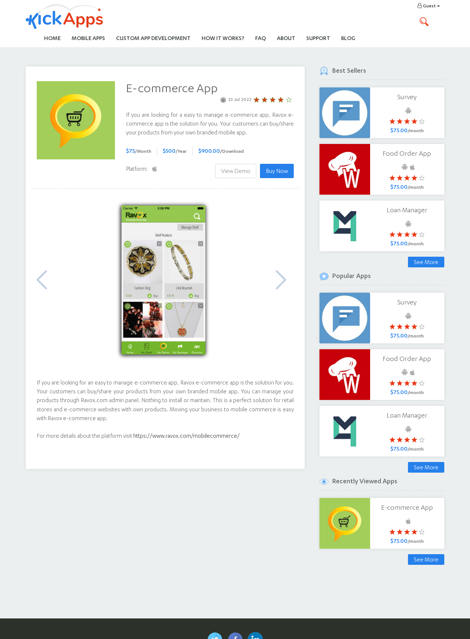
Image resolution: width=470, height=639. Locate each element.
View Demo (235, 171)
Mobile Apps (88, 38)
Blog (348, 38)
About (286, 38)
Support (318, 38)
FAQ (260, 38)
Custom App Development (153, 38)
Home (52, 38)
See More (426, 262)
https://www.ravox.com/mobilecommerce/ (186, 436)
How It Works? (226, 37)
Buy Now (277, 171)
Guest (428, 5)
